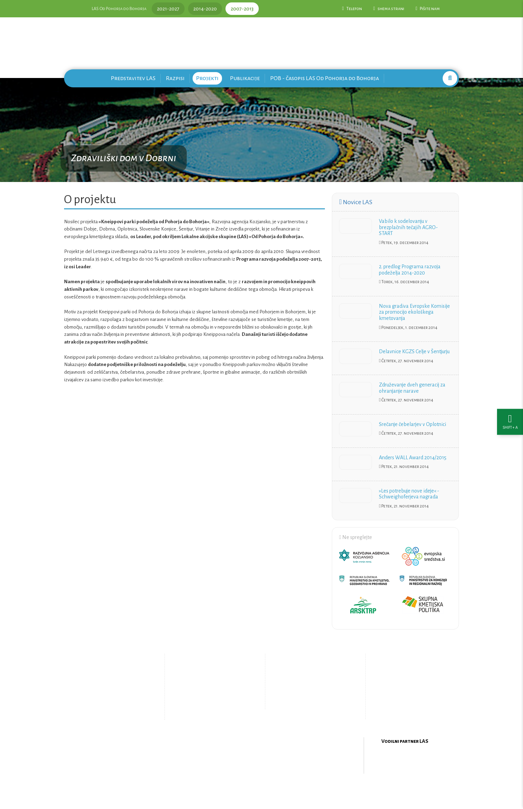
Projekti (207, 78)
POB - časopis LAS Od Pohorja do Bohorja (324, 78)
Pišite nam (428, 8)
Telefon (352, 8)
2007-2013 (242, 8)
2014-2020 (205, 8)
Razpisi (175, 78)
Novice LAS (355, 202)
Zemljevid (204, 707)
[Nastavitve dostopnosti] (510, 405)
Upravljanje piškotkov (309, 702)
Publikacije (245, 78)
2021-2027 (168, 8)
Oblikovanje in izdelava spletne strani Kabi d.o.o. (261, 791)
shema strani (388, 8)
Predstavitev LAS (133, 78)
